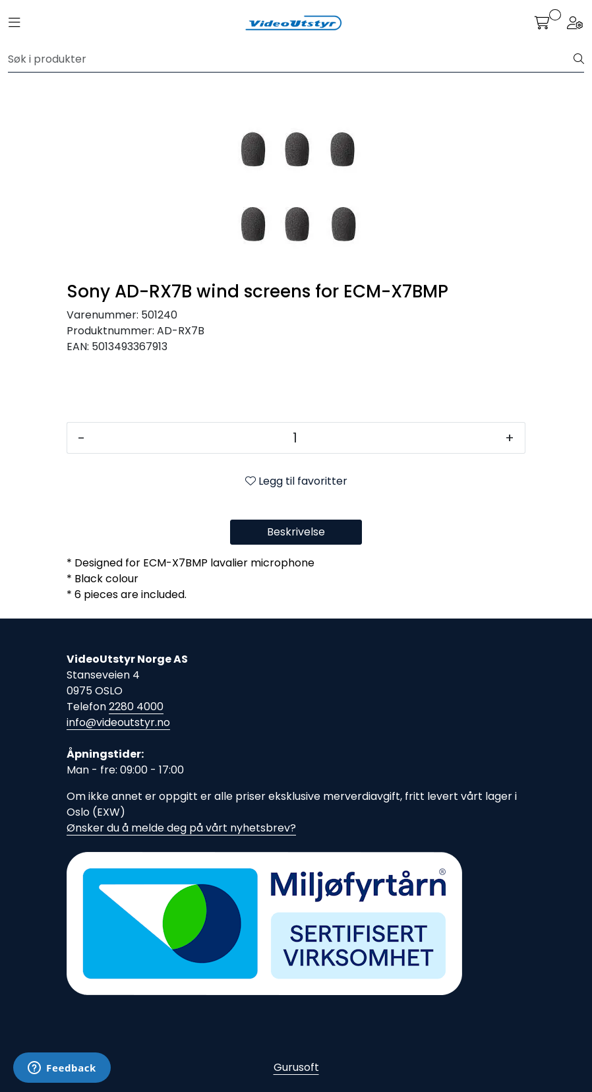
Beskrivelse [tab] (296, 531)
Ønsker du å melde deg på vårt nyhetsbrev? (181, 827)
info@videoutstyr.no (118, 722)
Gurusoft (296, 1067)
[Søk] (291, 59)
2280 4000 (136, 706)
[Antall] (295, 438)
